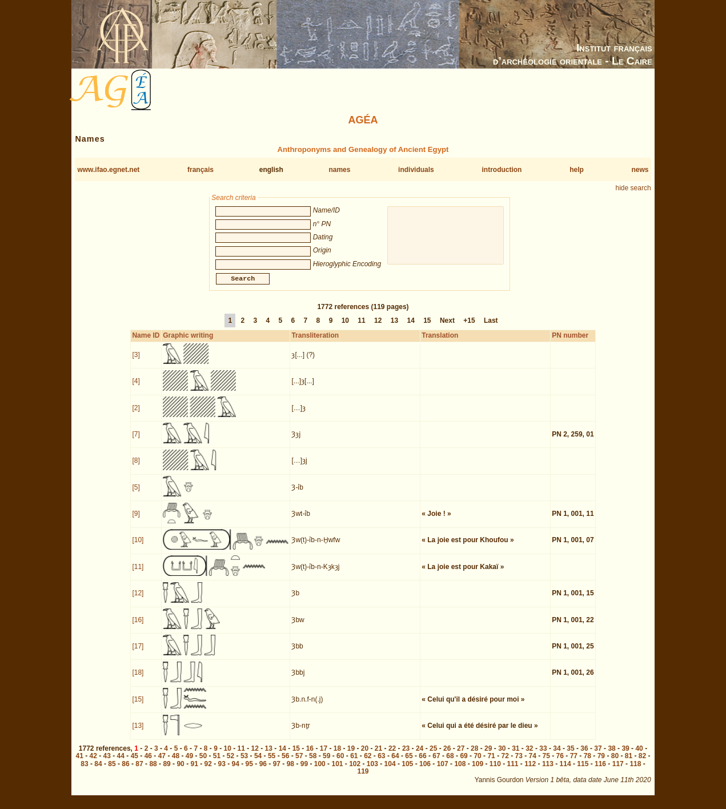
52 (230, 763)
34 (556, 755)
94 (235, 771)
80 (615, 763)
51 (216, 763)
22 (392, 755)
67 (436, 763)
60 (340, 763)
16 (310, 755)
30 (502, 755)
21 (378, 755)
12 (378, 327)
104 (390, 771)
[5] (135, 494)
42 (93, 763)
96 (263, 771)
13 (394, 327)
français (200, 170)
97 (276, 771)
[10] (137, 547)
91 (194, 771)
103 (372, 771)
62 (367, 763)
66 (422, 763)
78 (587, 763)
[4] (135, 388)
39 (625, 755)
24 (419, 755)
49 (189, 763)
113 (547, 771)
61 (354, 763)
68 (450, 763)
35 (570, 755)
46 (148, 763)
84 (98, 771)
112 (530, 771)
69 (463, 763)
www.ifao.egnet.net (108, 170)
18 (337, 755)
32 (529, 755)
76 (560, 763)
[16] (137, 627)
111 (512, 771)
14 (410, 327)
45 (134, 763)
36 (584, 755)
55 (271, 763)
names (339, 170)
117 (618, 771)
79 (601, 763)
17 (323, 755)
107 (442, 771)
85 (111, 771)
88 (153, 771)
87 (139, 771)
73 (519, 763)
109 (477, 771)
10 (345, 327)
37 (597, 755)
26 (447, 755)
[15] (137, 706)
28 (474, 755)
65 (408, 763)
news (639, 170)
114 (565, 771)
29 (488, 755)
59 (326, 763)
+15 (469, 327)
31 (515, 755)
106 (425, 771)
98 (290, 771)
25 (433, 755)
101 (337, 771)
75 (546, 763)
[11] (137, 574)
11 (361, 327)
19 (351, 755)
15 (427, 327)
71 (491, 763)
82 (642, 763)
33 (543, 755)
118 (635, 771)
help (576, 170)
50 (203, 763)
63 (381, 763)
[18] (137, 679)
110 (495, 771)
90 (180, 771)
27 (460, 755)
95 (249, 771)
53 (244, 763)
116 (600, 771)
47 (162, 763)
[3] (135, 362)
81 (628, 763)
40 (639, 755)
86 (125, 771)
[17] (137, 653)
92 (208, 771)
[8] (135, 467)
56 (285, 763)
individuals (416, 170)
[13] (137, 732)
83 (84, 771)
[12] (137, 600)
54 (258, 763)
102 (354, 771)
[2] (135, 415)
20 (364, 755)
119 (362, 778)
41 (79, 763)
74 (532, 763)
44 (121, 763)
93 (222, 771)
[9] (135, 520)
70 (477, 763)
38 (611, 755)
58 (312, 763)
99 (304, 771)
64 (395, 763)
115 (582, 771)
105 (407, 771)
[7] (135, 441)
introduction (502, 170)
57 (299, 763)
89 (166, 771)
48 (175, 763)
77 (573, 763)
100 (320, 771)
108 (460, 771)
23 (406, 755)
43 (107, 763)
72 (504, 763)
